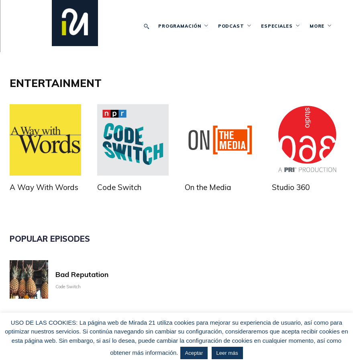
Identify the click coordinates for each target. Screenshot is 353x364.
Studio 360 (291, 187)
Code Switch (119, 187)
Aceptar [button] (194, 353)
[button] (146, 26)
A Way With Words (44, 187)
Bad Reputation (81, 272)
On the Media (208, 187)
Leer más (227, 353)
